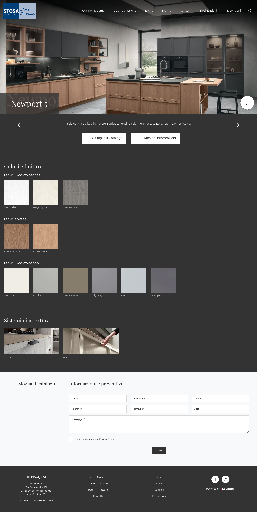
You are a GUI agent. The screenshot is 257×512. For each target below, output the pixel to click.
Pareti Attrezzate (98, 489)
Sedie (159, 477)
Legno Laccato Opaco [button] (21, 263)
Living (149, 10)
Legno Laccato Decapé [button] (22, 175)
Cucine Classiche (125, 10)
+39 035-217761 (38, 494)
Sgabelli (159, 489)
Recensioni (233, 10)
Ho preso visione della (94, 439)
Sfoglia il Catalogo (104, 138)
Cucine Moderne (93, 10)
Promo (166, 10)
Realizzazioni (208, 10)
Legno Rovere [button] (15, 219)
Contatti (185, 10)
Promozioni (159, 496)
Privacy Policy (106, 439)
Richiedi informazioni (155, 138)
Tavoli (159, 483)
